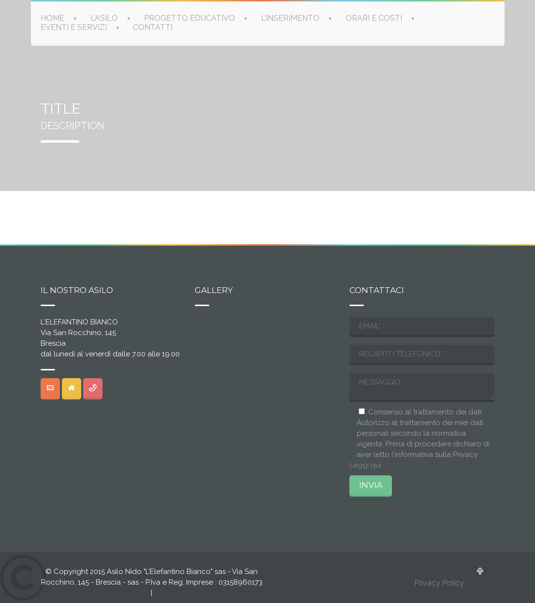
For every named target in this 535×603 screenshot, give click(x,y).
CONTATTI (153, 26)
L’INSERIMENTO (290, 17)
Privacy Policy (439, 583)
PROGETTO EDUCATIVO (189, 17)
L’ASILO (104, 17)
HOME (52, 17)
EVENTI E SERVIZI (74, 26)
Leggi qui (365, 465)
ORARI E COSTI (374, 17)
